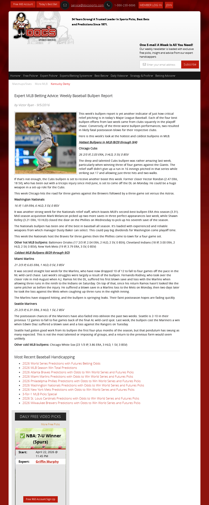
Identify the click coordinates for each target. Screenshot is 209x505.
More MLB (41, 54)
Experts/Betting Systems (76, 46)
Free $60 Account (24, 5)
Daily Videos (119, 46)
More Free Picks (182, 76)
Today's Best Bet (52, 5)
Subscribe (190, 35)
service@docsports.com (90, 4)
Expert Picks (49, 46)
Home (15, 46)
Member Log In (159, 4)
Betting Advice (165, 46)
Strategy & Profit (141, 46)
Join (178, 4)
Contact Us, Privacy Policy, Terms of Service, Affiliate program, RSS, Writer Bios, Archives (129, 500)
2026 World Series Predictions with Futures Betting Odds (61, 416)
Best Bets (101, 46)
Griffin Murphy (174, 113)
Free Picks (30, 46)
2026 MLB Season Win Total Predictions (49, 420)
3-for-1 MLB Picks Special (39, 468)
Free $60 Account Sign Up (168, 152)
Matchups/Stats (22, 54)
